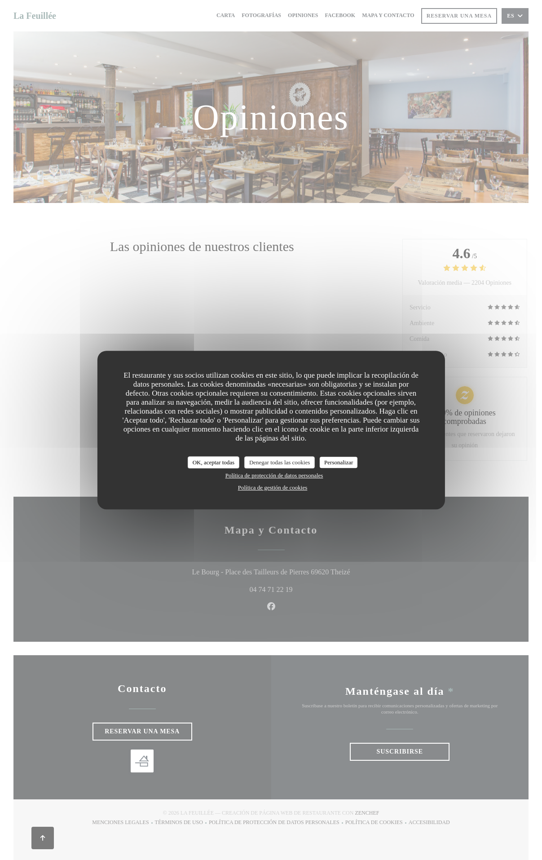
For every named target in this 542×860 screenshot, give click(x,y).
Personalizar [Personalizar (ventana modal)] (338, 462)
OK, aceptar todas (214, 462)
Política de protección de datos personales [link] (274, 475)
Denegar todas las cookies (279, 462)
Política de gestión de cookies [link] (273, 487)
